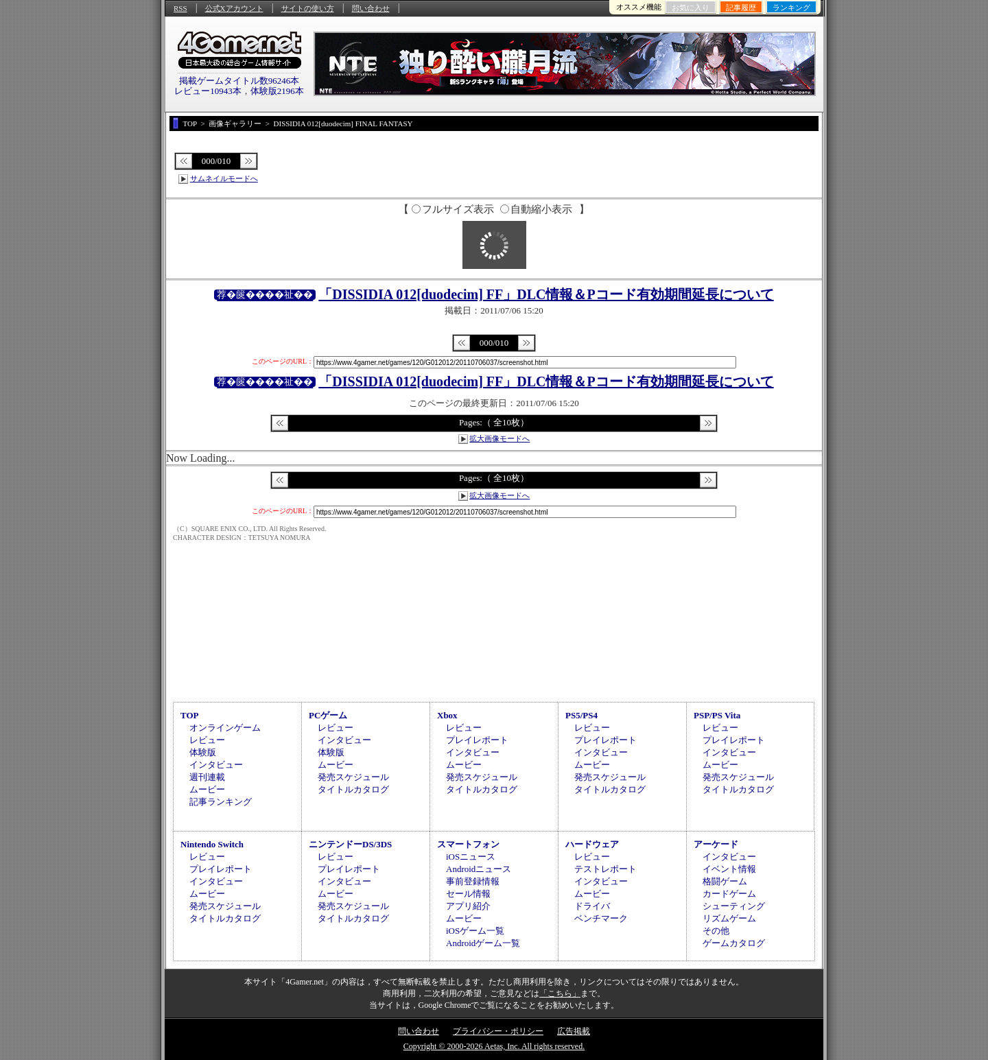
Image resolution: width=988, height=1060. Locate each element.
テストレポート (605, 869)
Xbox (447, 715)
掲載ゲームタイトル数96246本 (239, 80)
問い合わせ (371, 8)
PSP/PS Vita (717, 715)
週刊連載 (207, 777)
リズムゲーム (729, 918)
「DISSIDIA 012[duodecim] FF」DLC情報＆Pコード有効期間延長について (545, 294)
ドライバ (592, 906)
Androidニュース (478, 869)
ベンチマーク (601, 918)
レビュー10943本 (208, 91)
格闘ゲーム (725, 881)
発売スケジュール (353, 777)
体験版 (202, 752)
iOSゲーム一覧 (475, 931)
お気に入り (690, 7)
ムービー (207, 789)
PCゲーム (328, 715)
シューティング (734, 906)
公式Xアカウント (234, 8)
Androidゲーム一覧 (483, 943)
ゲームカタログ (734, 943)
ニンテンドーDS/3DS (350, 844)
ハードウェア (592, 844)
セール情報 (468, 893)
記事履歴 (741, 7)
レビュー (207, 740)
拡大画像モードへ (499, 438)
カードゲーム (729, 893)
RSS (180, 8)
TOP (189, 715)
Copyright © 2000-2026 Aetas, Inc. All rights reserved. (494, 1046)
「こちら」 (559, 993)
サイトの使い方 (307, 8)
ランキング (791, 7)
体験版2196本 (277, 91)
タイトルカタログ (353, 789)
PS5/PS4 (581, 715)
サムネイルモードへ (224, 178)
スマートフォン (468, 844)
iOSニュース (470, 856)
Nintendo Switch (212, 844)
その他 (716, 931)
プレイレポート (477, 740)
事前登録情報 (472, 881)
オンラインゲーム (225, 727)
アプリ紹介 (468, 906)
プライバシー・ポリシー (498, 1031)
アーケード (716, 844)
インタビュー (216, 764)
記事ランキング (220, 802)
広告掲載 (573, 1031)
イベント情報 (729, 869)
